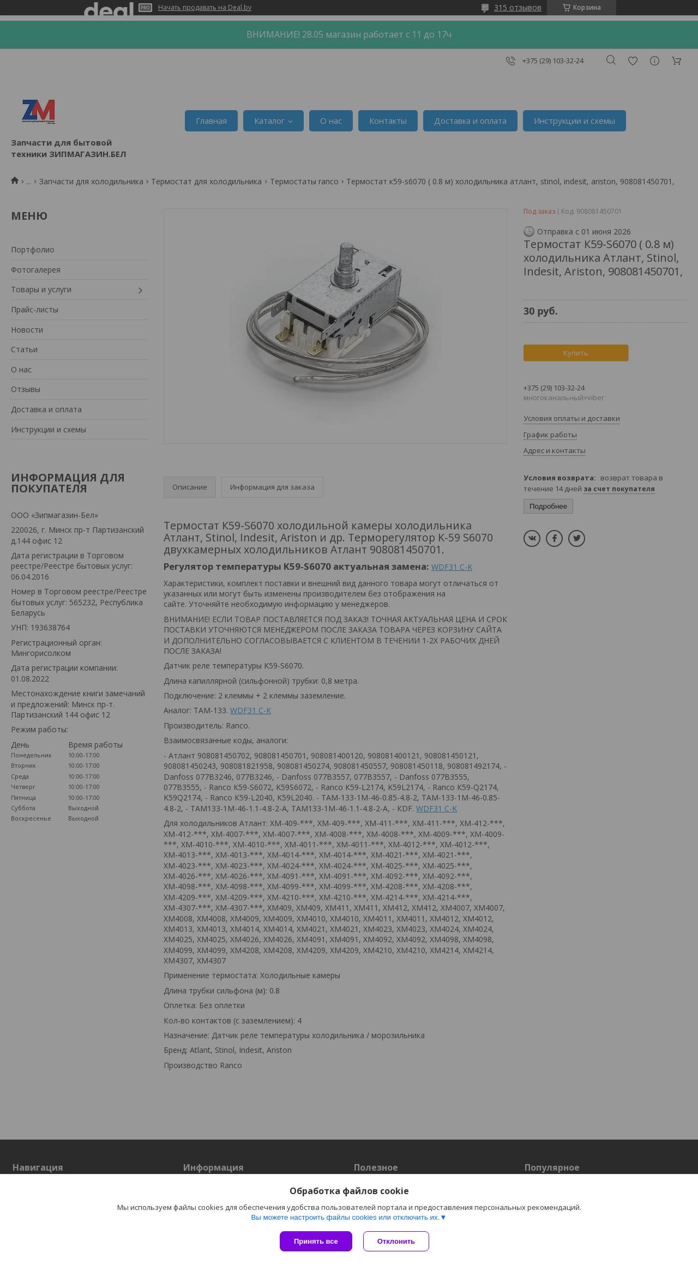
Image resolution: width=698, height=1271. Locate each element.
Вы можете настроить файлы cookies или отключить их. (345, 1217)
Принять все (316, 1241)
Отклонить (396, 1241)
